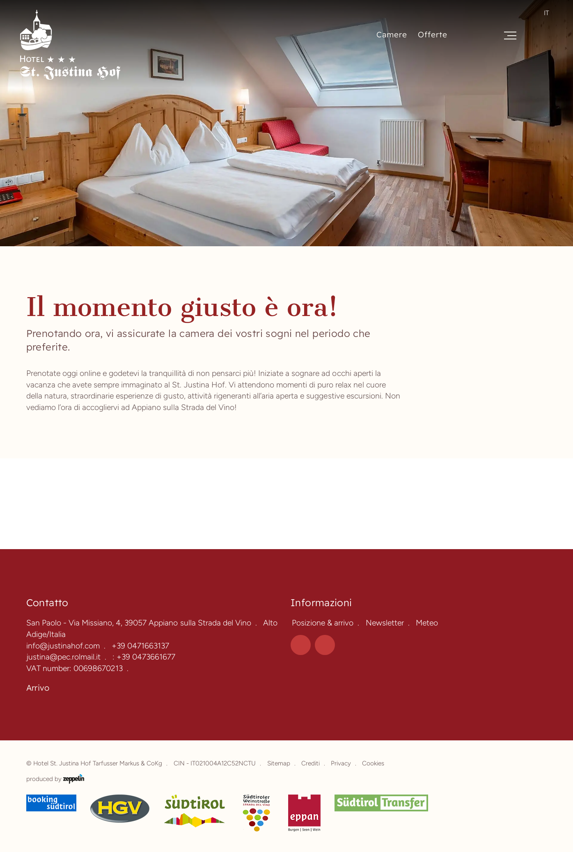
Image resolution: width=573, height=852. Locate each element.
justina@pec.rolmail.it (63, 657)
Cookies (373, 763)
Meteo (427, 623)
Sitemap (278, 763)
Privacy (341, 763)
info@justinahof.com (63, 645)
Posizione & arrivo (322, 623)
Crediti (310, 763)
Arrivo (38, 687)
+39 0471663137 (140, 645)
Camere (391, 34)
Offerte (432, 34)
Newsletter (385, 623)
